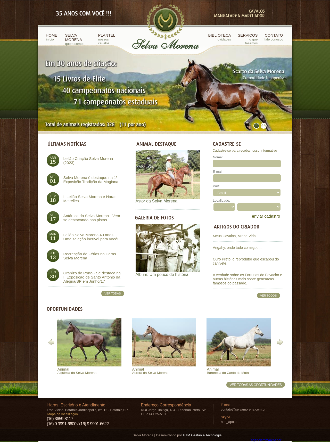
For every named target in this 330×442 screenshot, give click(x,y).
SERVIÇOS (247, 39)
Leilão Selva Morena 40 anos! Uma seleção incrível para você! (90, 237)
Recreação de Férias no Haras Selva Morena (89, 256)
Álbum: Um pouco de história (162, 274)
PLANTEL (109, 39)
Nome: (218, 157)
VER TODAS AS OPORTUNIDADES (256, 385)
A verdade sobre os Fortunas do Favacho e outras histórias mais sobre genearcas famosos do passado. (247, 279)
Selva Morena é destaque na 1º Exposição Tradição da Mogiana (90, 180)
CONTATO (274, 37)
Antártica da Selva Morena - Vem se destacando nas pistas (91, 218)
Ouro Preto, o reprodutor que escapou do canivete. (246, 261)
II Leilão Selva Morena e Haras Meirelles (90, 199)
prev (52, 87)
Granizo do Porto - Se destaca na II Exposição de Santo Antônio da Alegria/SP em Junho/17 (92, 277)
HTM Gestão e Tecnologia (202, 435)
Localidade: (221, 200)
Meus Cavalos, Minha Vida (234, 236)
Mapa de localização (62, 414)
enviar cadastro (266, 216)
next (277, 87)
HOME (51, 37)
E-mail (217, 172)
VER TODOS (268, 295)
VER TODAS (112, 293)
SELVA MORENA (79, 39)
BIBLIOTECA (219, 37)
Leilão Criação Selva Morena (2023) (88, 161)
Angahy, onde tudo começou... (237, 247)
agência (266, 440)
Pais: (216, 186)
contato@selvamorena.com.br (243, 409)
